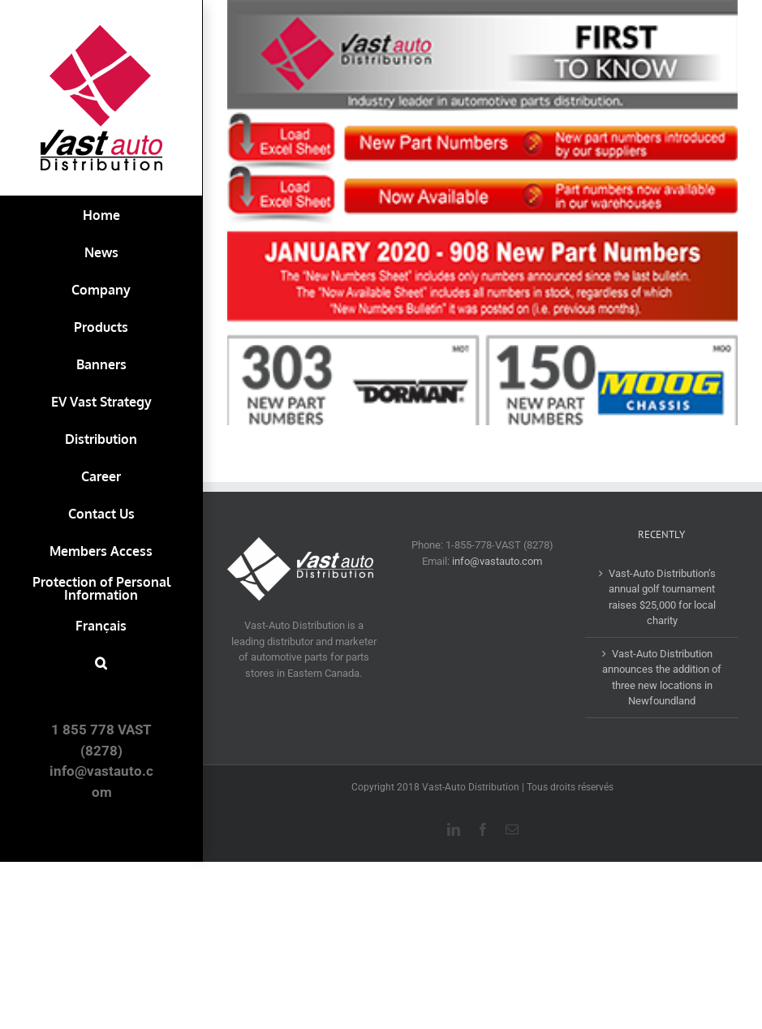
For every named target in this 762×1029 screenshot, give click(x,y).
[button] (101, 663)
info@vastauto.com (497, 561)
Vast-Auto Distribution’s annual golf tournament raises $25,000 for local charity (662, 597)
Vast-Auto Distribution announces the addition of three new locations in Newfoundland (661, 678)
